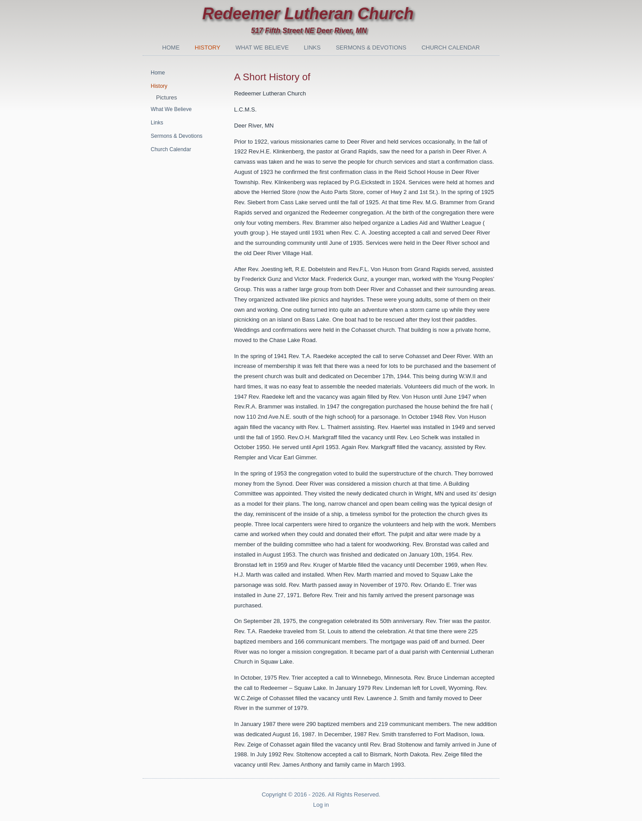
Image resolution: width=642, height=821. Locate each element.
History (207, 47)
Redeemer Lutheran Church (308, 13)
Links (312, 47)
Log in (321, 804)
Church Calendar (450, 47)
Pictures (166, 97)
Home (171, 47)
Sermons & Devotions (371, 47)
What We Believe (261, 47)
